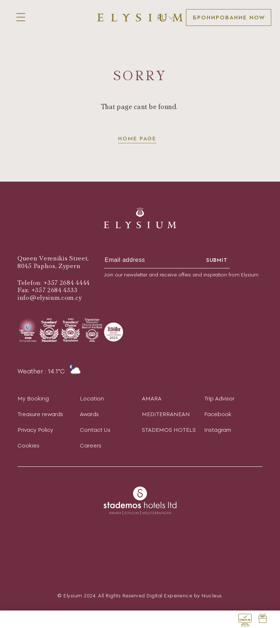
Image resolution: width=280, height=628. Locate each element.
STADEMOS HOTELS (169, 430)
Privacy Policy (35, 430)
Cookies (28, 445)
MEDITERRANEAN (166, 414)
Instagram (217, 430)
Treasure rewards (40, 414)
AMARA (152, 398)
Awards (89, 414)
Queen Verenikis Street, (53, 258)
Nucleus (212, 595)
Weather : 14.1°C (49, 371)
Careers (90, 445)
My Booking (33, 398)
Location (92, 398)
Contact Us (95, 430)
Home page (137, 139)
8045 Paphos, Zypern (49, 266)
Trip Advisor (219, 398)
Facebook (218, 414)
